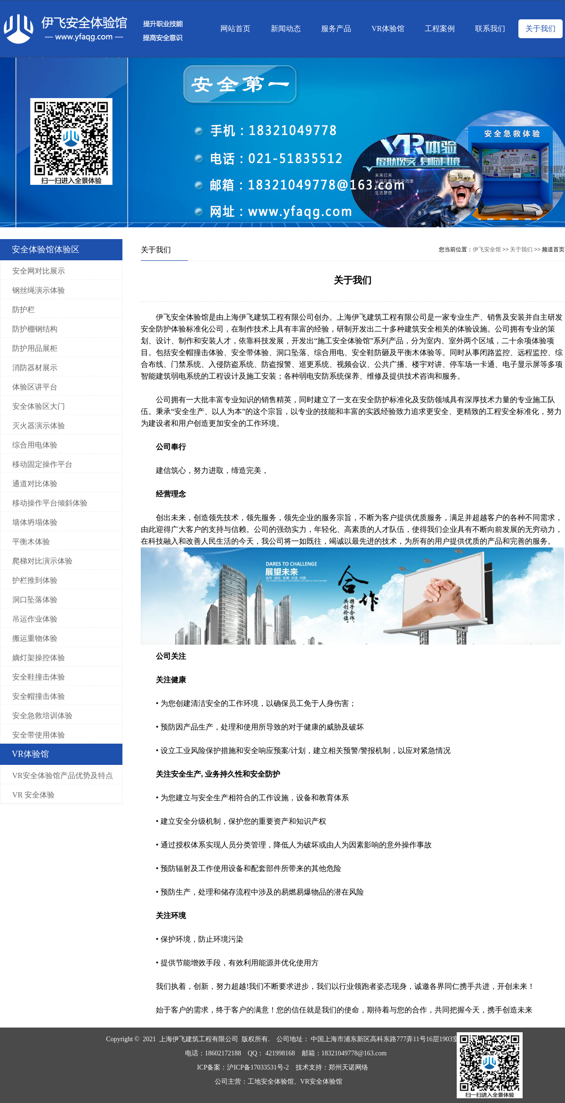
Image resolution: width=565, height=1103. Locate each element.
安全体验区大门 (38, 406)
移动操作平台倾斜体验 (50, 503)
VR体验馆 (387, 29)
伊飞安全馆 (487, 249)
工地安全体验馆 (271, 1081)
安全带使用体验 (38, 735)
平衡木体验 (31, 542)
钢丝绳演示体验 (38, 290)
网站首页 (235, 29)
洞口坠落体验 (34, 600)
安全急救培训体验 (42, 716)
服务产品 (336, 29)
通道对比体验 (34, 484)
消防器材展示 (34, 368)
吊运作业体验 (34, 619)
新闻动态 (286, 29)
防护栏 (23, 310)
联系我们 (490, 29)
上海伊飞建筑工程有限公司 (198, 1039)
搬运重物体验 (34, 638)
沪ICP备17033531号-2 (258, 1067)
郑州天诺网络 (348, 1067)
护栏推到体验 (34, 580)
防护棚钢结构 (34, 329)
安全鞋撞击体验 (38, 677)
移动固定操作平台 (42, 464)
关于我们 (540, 29)
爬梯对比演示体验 (42, 561)
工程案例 (440, 29)
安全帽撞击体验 (38, 696)
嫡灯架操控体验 (38, 658)
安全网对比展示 (38, 271)
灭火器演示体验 (38, 426)
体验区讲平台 (34, 387)
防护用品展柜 (34, 348)
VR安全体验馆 (322, 1081)
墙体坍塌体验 (34, 522)
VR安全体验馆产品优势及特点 (62, 775)
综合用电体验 (34, 445)
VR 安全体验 (33, 795)
